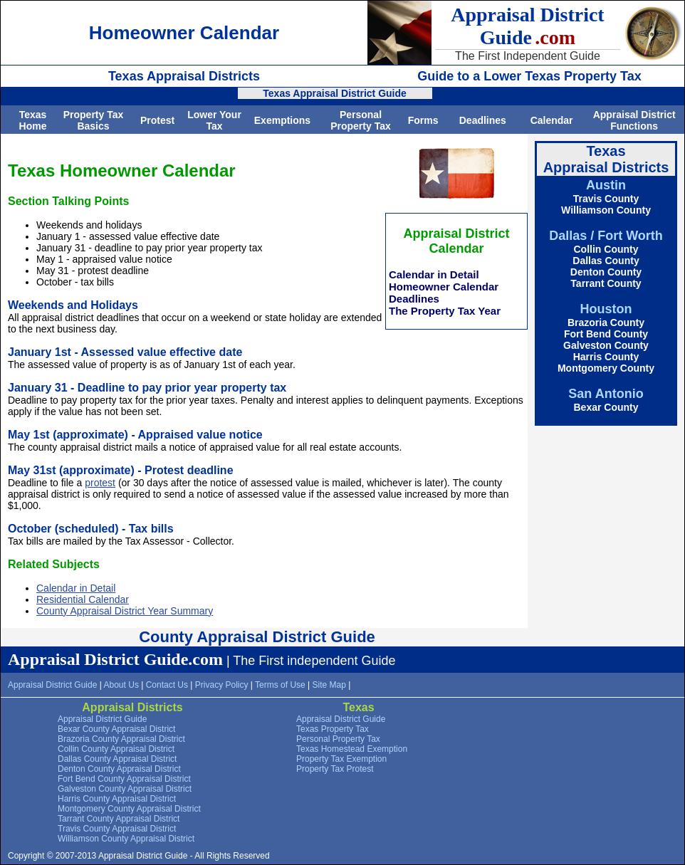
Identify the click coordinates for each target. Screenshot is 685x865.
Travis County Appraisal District (117, 829)
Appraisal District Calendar (456, 241)
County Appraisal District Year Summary (124, 611)
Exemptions (282, 120)
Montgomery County (606, 368)
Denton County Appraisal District (119, 769)
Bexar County (605, 407)
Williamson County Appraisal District (126, 839)
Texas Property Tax (332, 729)
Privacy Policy (222, 685)
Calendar (551, 120)
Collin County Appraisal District (116, 749)
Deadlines (482, 120)
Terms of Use (280, 685)
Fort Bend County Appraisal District (124, 779)
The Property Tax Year (445, 311)
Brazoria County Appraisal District (121, 739)
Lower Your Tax (214, 120)
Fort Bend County (606, 334)
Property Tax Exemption (341, 759)
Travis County (606, 198)
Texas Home (33, 120)
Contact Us (167, 685)
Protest (157, 120)
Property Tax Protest (335, 769)
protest (100, 482)
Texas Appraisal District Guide (335, 93)
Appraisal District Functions (634, 120)
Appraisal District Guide (52, 685)
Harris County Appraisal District (117, 799)
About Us (121, 685)
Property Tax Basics (93, 120)
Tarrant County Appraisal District (118, 819)
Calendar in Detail (434, 274)
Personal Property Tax (360, 120)
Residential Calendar (82, 599)
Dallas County (605, 260)
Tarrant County (605, 283)
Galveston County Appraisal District (125, 789)
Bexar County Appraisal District (116, 729)
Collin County (606, 249)
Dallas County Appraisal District (117, 759)
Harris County (606, 356)
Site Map (329, 685)
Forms (423, 120)
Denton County (606, 272)
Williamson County (606, 210)
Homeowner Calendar (443, 287)
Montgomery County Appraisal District (129, 809)
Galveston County (606, 345)
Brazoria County (606, 322)
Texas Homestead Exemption (351, 749)
